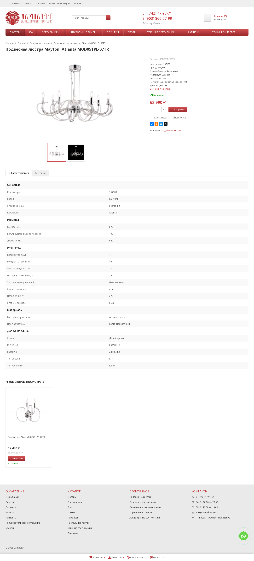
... (245, 32)
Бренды (10, 527)
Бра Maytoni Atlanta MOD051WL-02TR (26, 437)
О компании (13, 3)
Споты (132, 32)
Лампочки (194, 32)
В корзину (177, 109)
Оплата (28, 3)
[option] (56, 152)
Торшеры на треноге (140, 512)
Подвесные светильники (142, 502)
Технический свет (223, 32)
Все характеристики (160, 88)
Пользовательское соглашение (23, 522)
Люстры (15, 32)
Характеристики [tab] (18, 172)
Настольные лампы (83, 32)
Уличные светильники (161, 32)
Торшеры (113, 32)
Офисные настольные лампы (145, 507)
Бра (30, 32)
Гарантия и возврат (59, 3)
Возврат (10, 512)
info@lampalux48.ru (206, 512)
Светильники (50, 32)
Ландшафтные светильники (144, 517)
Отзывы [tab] (40, 172)
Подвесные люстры (171, 130)
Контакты (79, 3)
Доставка (40, 3)
